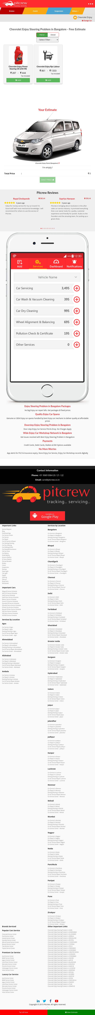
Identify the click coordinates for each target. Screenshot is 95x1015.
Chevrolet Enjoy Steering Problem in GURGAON (61, 954)
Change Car (87, 21)
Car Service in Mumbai (54, 820)
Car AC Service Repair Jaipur (56, 715)
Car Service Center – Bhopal (56, 557)
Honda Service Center (8, 938)
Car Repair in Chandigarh (55, 567)
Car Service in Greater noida (56, 645)
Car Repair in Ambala (8, 677)
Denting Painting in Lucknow (56, 776)
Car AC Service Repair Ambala (10, 681)
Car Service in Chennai (54, 581)
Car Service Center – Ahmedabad (11, 651)
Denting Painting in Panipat (56, 888)
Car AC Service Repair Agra (10, 633)
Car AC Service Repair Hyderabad (57, 683)
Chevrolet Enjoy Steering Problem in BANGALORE (62, 938)
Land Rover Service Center (9, 962)
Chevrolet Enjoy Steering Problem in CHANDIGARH (62, 942)
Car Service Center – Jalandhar (56, 733)
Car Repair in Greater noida (56, 647)
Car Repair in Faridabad (54, 615)
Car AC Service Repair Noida (56, 858)
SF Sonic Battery (7, 559)
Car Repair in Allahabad (9, 661)
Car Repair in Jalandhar (54, 727)
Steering (4, 577)
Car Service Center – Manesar (56, 796)
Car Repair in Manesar (54, 790)
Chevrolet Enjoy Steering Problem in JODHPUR (61, 964)
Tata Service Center (7, 946)
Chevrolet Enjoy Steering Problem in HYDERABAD (62, 956)
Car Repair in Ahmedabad (9, 645)
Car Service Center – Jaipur (55, 717)
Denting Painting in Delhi (55, 601)
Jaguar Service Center (8, 960)
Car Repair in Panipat (54, 886)
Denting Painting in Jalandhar (56, 729)
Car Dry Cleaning (7, 545)
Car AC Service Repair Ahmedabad (12, 649)
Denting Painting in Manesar (56, 792)
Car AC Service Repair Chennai (56, 587)
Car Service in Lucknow (54, 772)
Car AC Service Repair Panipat (56, 890)
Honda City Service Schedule (10, 607)
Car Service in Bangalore (55, 533)
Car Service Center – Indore (56, 701)
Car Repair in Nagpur (54, 838)
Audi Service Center (8, 956)
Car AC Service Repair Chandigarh (57, 571)
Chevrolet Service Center (9, 934)
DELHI (42, 198)
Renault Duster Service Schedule (11, 609)
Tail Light (4, 573)
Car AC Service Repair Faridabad (57, 619)
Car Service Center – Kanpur (56, 764)
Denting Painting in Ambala (10, 679)
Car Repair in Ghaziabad (55, 631)
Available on (47, 516)
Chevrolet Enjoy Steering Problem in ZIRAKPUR (61, 986)
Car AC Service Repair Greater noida (58, 651)
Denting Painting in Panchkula (56, 872)
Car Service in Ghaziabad (55, 629)
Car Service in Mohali (54, 804)
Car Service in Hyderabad (55, 677)
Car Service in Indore (54, 693)
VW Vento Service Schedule (10, 613)
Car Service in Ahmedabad (9, 643)
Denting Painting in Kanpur (55, 760)
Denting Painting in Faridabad (56, 617)
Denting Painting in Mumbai (56, 824)
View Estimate (71, 1012)
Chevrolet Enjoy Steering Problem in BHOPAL (61, 940)
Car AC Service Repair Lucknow (57, 778)
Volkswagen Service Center (10, 968)
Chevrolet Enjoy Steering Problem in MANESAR (61, 970)
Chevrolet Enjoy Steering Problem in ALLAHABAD (62, 934)
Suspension (5, 567)
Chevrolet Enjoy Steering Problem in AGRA (60, 930)
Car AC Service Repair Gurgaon (57, 667)
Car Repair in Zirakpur (54, 918)
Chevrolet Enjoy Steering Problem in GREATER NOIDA (63, 952)
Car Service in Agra (7, 627)
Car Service (5, 537)
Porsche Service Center (9, 966)
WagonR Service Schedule (9, 591)
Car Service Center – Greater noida (58, 653)
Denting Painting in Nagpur (56, 840)
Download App (6, 533)
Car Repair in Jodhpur (54, 743)
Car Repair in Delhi (53, 599)
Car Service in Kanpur (54, 756)
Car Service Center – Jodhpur (56, 749)
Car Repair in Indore (53, 695)
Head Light (5, 571)
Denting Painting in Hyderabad (57, 681)
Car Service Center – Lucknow (56, 781)
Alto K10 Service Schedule (9, 593)
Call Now (24, 1012)
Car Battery (5, 553)
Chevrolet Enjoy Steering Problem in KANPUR (61, 966)
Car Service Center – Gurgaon (56, 669)
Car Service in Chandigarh (55, 565)
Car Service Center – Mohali (56, 812)
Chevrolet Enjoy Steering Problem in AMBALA (61, 936)
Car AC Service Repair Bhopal (56, 555)
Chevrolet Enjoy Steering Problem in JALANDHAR (62, 962)
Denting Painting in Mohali (55, 808)
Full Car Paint (6, 551)
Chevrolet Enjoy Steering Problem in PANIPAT (61, 982)
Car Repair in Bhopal (54, 551)
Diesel (53, 35)
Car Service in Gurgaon (54, 661)
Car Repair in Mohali (54, 806)
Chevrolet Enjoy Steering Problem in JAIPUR (60, 960)
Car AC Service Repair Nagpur (56, 842)
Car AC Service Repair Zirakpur (57, 922)
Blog (3, 531)
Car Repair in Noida (53, 854)
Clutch (4, 565)
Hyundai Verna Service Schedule (11, 605)
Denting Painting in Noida (55, 856)
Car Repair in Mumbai (54, 822)
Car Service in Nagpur (54, 836)
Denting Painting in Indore (55, 697)
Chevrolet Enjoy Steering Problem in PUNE (60, 984)
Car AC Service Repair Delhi (56, 603)
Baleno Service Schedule (9, 599)
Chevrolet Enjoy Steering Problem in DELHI (60, 946)
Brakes (4, 563)
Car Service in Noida (53, 852)
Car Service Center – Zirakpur (56, 924)
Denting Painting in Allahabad (10, 663)
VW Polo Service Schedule (9, 611)
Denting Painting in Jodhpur (56, 745)
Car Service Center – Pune (55, 908)
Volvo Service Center (8, 970)
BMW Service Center (8, 958)
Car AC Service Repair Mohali (56, 810)
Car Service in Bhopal (54, 549)
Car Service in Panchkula (55, 868)
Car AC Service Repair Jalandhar (57, 731)
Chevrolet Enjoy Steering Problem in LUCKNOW (61, 968)
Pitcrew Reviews (47, 192)
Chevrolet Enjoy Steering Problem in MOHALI (61, 972)
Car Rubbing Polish (7, 547)
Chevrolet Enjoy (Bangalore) (47, 163)
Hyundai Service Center (9, 940)
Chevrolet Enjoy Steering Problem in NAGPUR (61, 976)
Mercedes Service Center (9, 964)
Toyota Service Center (8, 948)
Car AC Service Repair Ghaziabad (57, 635)
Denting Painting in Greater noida (57, 649)
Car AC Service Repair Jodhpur (56, 747)
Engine (4, 575)
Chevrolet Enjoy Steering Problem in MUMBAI (61, 974)
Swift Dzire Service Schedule (10, 597)
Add (18, 80)
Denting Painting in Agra (9, 631)
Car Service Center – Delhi (55, 605)
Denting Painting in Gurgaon (56, 665)
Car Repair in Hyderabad (55, 679)
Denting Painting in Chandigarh (57, 569)
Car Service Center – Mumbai (56, 828)
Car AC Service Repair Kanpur (56, 762)
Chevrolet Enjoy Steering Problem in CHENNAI (61, 944)
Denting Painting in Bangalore (56, 537)
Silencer (4, 579)
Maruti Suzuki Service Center (10, 942)
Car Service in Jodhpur (54, 741)
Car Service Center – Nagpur (56, 844)
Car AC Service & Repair (9, 541)
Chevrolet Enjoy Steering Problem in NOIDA (60, 978)
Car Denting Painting (8, 543)
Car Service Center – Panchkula (57, 876)
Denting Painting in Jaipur (55, 713)
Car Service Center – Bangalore (57, 541)
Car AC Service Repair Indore (56, 699)
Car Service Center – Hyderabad (57, 685)
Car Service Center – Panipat (56, 892)
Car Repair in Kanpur (54, 758)
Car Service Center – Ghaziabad (57, 637)
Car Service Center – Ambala (10, 683)
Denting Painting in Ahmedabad (11, 647)
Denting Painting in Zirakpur (56, 920)
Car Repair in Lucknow (54, 774)
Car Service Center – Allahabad (11, 667)
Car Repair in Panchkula (55, 870)
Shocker (4, 569)
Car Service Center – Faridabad (57, 621)
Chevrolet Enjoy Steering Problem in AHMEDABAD (62, 932)
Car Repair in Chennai (54, 583)
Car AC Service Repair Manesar (57, 794)
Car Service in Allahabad (9, 659)
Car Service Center (7, 535)
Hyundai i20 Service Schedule (10, 603)
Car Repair (5, 539)
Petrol (42, 35)
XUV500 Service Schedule (9, 615)
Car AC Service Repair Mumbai (56, 826)
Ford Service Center (8, 936)
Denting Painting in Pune (55, 904)
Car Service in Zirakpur (54, 916)
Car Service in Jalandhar (55, 725)
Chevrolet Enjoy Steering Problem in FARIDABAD (62, 948)
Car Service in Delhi (53, 597)
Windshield (5, 583)
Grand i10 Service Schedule (10, 601)
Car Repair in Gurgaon (54, 663)
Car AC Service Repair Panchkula (57, 874)
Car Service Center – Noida (55, 860)
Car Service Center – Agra (9, 635)
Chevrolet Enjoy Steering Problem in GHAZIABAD (62, 950)
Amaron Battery (6, 557)
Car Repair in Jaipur (53, 711)
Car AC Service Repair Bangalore (57, 539)
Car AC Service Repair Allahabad (11, 665)
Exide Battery (6, 555)
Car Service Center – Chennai (56, 589)
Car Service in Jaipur (53, 709)
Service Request (6, 529)
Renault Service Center (8, 944)
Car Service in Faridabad (55, 613)
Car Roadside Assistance (9, 549)
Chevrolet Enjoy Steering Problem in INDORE (61, 958)
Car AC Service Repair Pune (56, 906)
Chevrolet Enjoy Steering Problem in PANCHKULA (62, 980)
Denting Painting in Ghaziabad (56, 633)
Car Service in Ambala (8, 675)
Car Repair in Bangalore (55, 535)
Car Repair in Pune (53, 902)
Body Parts (5, 581)
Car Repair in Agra (7, 629)
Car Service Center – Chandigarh (57, 573)
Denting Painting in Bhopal (55, 553)
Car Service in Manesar (54, 788)
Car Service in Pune (53, 900)
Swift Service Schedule (8, 595)
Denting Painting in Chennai (56, 585)
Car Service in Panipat (54, 884)
